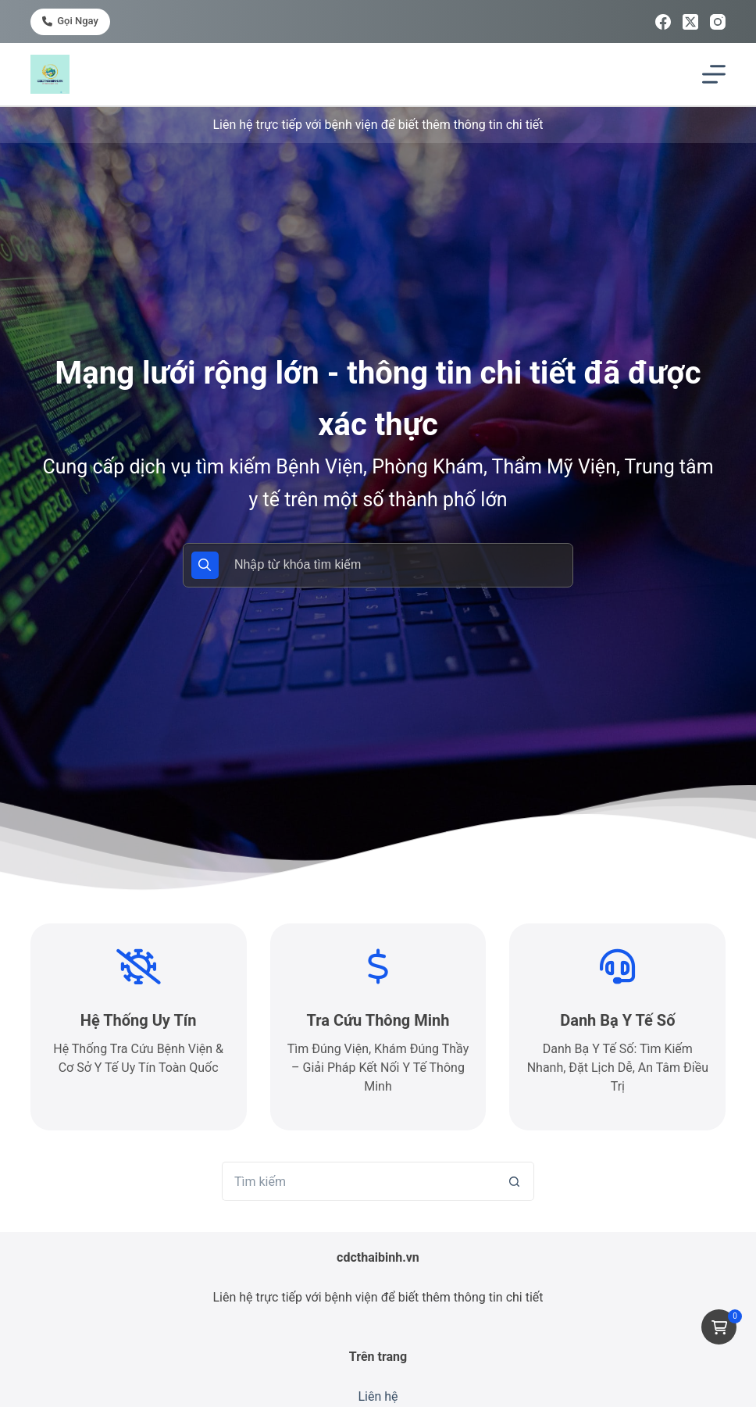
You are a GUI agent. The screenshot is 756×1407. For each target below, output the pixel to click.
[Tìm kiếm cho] (358, 1181)
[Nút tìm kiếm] (514, 1181)
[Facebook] (663, 22)
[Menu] (714, 74)
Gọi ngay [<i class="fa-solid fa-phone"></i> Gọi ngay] (70, 21)
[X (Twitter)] (690, 22)
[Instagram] (718, 22)
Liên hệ (378, 1396)
